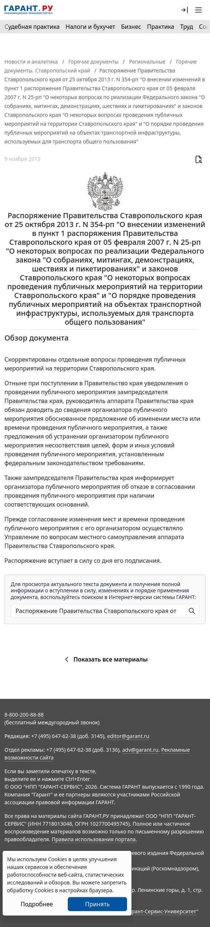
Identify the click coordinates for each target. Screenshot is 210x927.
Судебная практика (32, 27)
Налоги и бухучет (90, 27)
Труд (186, 27)
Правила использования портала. (94, 839)
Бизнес (131, 27)
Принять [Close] (97, 904)
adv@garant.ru (140, 749)
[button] (184, 10)
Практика (160, 27)
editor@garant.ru (128, 736)
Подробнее (36, 904)
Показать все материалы (105, 659)
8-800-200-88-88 (24, 714)
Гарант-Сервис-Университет (161, 911)
